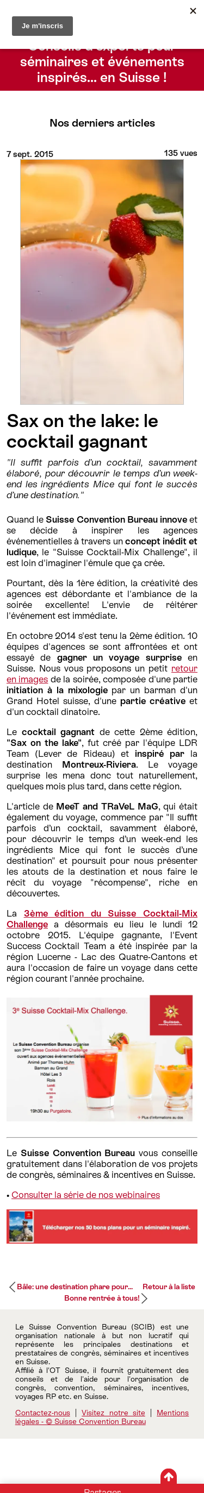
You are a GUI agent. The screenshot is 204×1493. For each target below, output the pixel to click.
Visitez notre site (113, 1412)
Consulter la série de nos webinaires (85, 1194)
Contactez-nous (42, 1412)
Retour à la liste (169, 1286)
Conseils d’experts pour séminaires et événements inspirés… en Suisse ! (102, 61)
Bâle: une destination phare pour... (75, 1286)
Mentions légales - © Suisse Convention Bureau (102, 1417)
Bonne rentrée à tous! (102, 1298)
